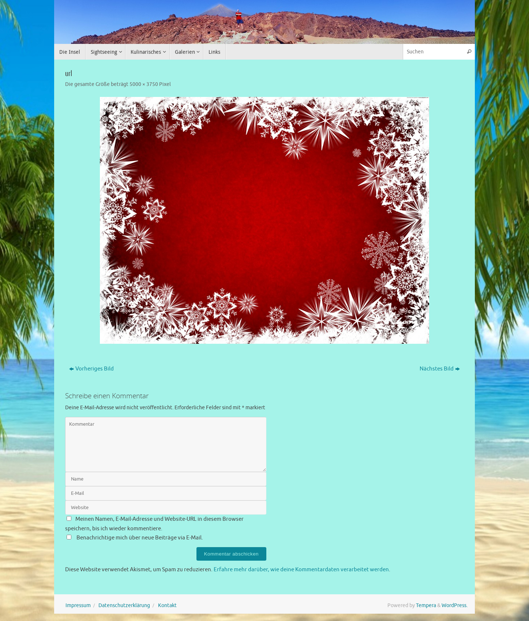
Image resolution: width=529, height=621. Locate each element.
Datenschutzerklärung (124, 605)
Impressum (78, 605)
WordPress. (455, 605)
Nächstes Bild (440, 368)
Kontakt (167, 605)
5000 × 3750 (144, 84)
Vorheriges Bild (91, 368)
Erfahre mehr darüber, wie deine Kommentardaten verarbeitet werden (301, 569)
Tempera (426, 605)
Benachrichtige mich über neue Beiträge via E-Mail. (139, 537)
